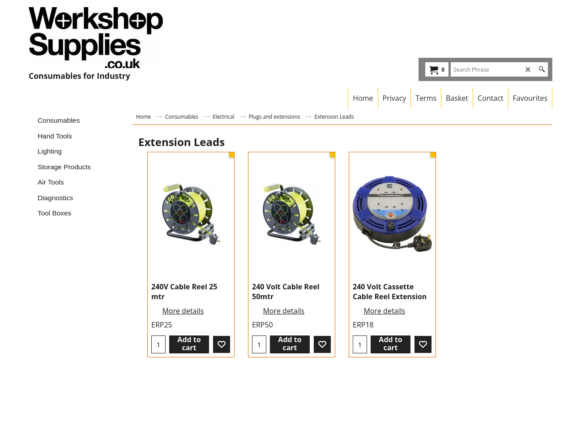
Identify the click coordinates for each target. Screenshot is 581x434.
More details (183, 311)
